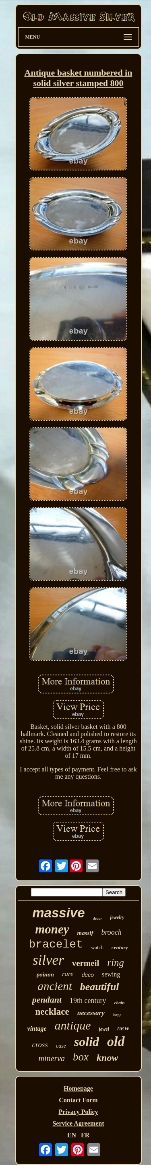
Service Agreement (78, 1123)
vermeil (85, 963)
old (115, 1041)
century (120, 947)
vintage (37, 1028)
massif (85, 933)
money (52, 929)
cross (40, 1044)
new (123, 1027)
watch (97, 947)
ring (115, 962)
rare (68, 974)
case (61, 1046)
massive (58, 912)
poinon (45, 974)
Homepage (78, 1088)
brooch (111, 932)
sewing (111, 974)
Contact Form (78, 1100)
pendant (47, 1000)
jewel (104, 1029)
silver (48, 960)
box (81, 1057)
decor (97, 918)
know (107, 1057)
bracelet (56, 944)
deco (88, 975)
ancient (54, 986)
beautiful (99, 987)
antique (73, 1025)
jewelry (117, 917)
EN (71, 1135)
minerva (52, 1058)
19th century (88, 1001)
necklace (52, 1012)
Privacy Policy (78, 1111)
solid (86, 1041)
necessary (91, 1013)
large (117, 1014)
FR (85, 1135)
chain (119, 1002)
